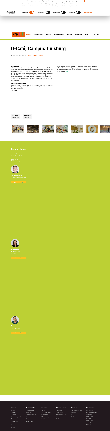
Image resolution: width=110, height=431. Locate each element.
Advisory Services (61, 407)
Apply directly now (31, 419)
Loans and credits (46, 412)
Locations (13, 412)
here (67, 71)
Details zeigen (88, 60)
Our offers (13, 414)
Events (13, 419)
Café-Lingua (89, 410)
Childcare (74, 407)
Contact (13, 427)
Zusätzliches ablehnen (96, 47)
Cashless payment (16, 416)
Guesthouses (29, 421)
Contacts (28, 416)
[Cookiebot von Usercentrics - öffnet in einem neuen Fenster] (10, 60)
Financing (44, 407)
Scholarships (44, 414)
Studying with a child (76, 410)
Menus (13, 410)
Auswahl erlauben (96, 42)
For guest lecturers (31, 414)
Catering (13, 407)
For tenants (29, 412)
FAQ (12, 425)
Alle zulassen (96, 37)
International (90, 407)
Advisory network (61, 414)
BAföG (43, 410)
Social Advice (60, 410)
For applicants (30, 410)
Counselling (59, 412)
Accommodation (31, 407)
